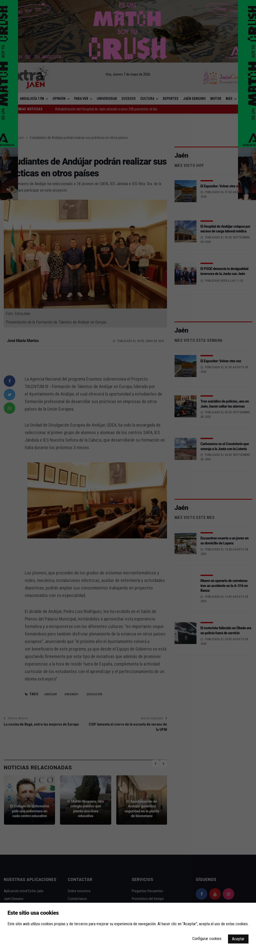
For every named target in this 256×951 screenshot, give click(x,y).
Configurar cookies (207, 938)
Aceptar (238, 938)
